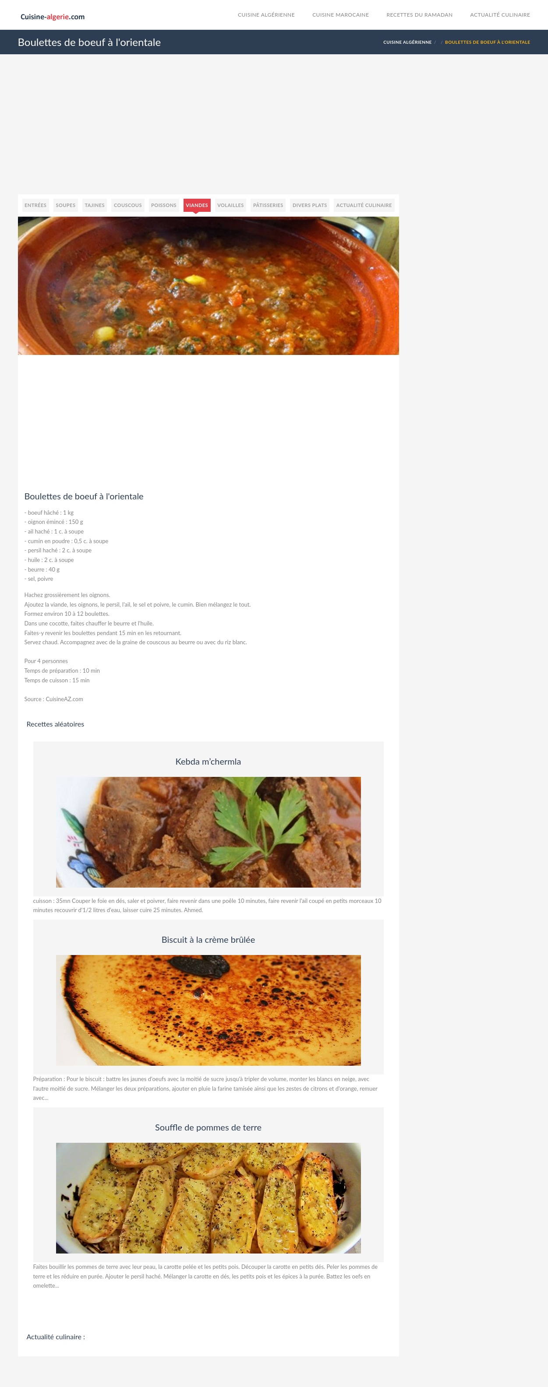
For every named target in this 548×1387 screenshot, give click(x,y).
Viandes (197, 205)
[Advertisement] (274, 133)
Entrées (35, 205)
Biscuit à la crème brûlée (208, 939)
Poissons (164, 205)
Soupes (65, 205)
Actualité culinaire (500, 14)
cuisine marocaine (340, 14)
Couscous (128, 205)
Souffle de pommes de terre (208, 1127)
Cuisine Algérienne (266, 14)
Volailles (230, 205)
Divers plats (310, 205)
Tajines (95, 205)
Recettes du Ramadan (419, 14)
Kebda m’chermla (208, 761)
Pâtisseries (268, 205)
